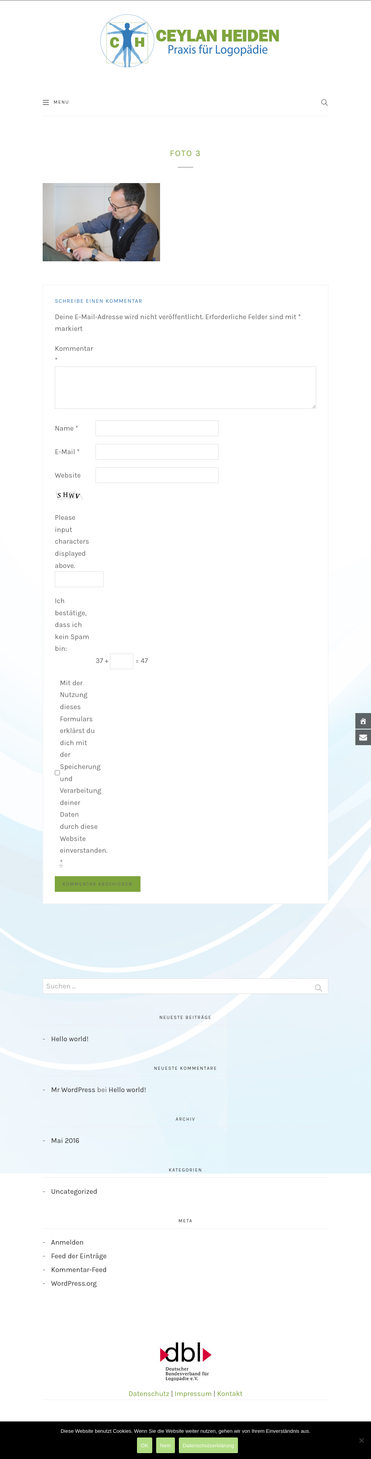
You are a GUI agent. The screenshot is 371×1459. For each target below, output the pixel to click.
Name (66, 428)
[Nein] (361, 1440)
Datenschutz (148, 1393)
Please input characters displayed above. (72, 541)
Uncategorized (74, 1191)
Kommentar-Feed (79, 1269)
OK (144, 1445)
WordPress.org (74, 1283)
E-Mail (67, 451)
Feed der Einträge (79, 1256)
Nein (165, 1445)
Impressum (193, 1393)
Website (68, 475)
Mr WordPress (73, 1089)
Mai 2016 (65, 1140)
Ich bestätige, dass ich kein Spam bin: (72, 625)
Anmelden (67, 1242)
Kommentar (74, 354)
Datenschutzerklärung (208, 1445)
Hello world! (70, 1039)
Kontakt (230, 1393)
